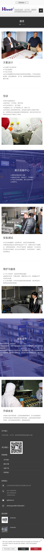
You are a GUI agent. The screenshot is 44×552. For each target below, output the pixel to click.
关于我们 (6, 460)
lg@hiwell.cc (10, 500)
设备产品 (6, 468)
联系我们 (6, 472)
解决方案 (6, 464)
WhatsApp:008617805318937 (15, 506)
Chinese (22, 2)
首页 (20, 24)
